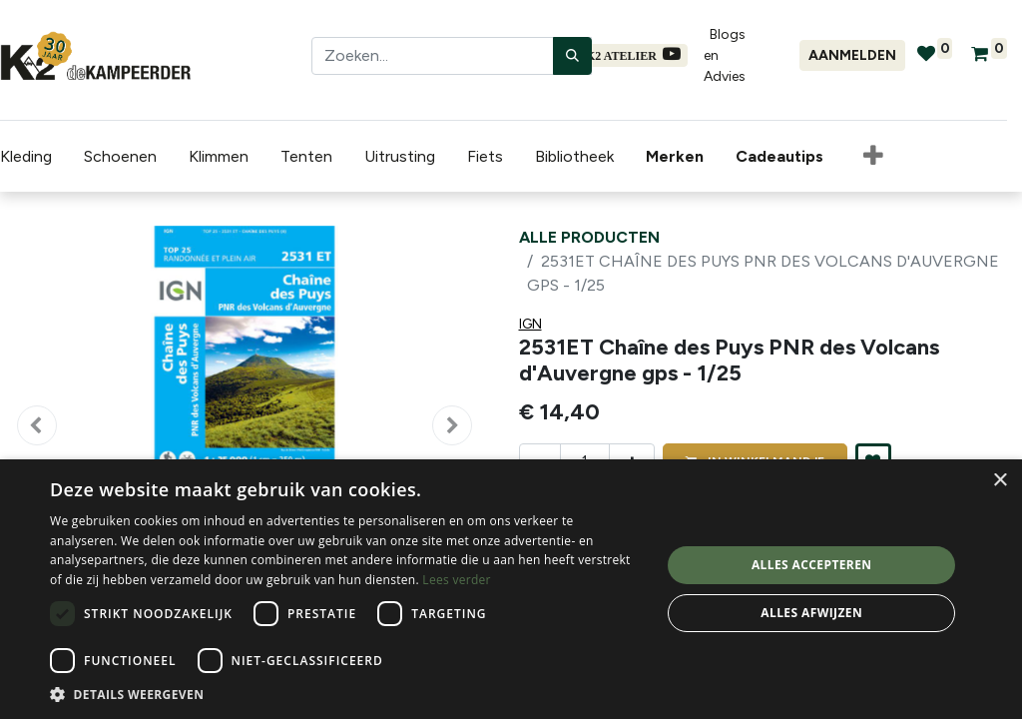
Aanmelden (852, 55)
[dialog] (511, 589)
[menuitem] (679, 157)
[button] (873, 157)
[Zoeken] (572, 56)
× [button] (999, 480)
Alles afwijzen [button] (811, 612)
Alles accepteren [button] (812, 564)
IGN (530, 324)
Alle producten (589, 237)
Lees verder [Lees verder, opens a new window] (456, 579)
